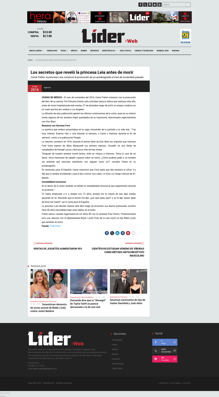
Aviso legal (175, 383)
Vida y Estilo (125, 51)
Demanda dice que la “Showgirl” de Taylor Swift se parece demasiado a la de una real (88, 303)
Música (91, 297)
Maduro (175, 51)
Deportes (94, 51)
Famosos (52, 301)
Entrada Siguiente (134, 243)
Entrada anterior (42, 243)
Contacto (186, 383)
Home (30, 60)
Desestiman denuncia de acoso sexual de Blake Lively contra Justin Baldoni (48, 308)
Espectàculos (118, 364)
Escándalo (34, 301)
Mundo (84, 51)
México (74, 51)
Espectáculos (109, 50)
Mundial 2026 (163, 51)
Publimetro (55, 226)
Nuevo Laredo (36, 50)
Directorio (164, 383)
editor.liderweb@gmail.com (45, 369)
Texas (64, 50)
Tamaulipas (52, 51)
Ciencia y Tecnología (144, 51)
